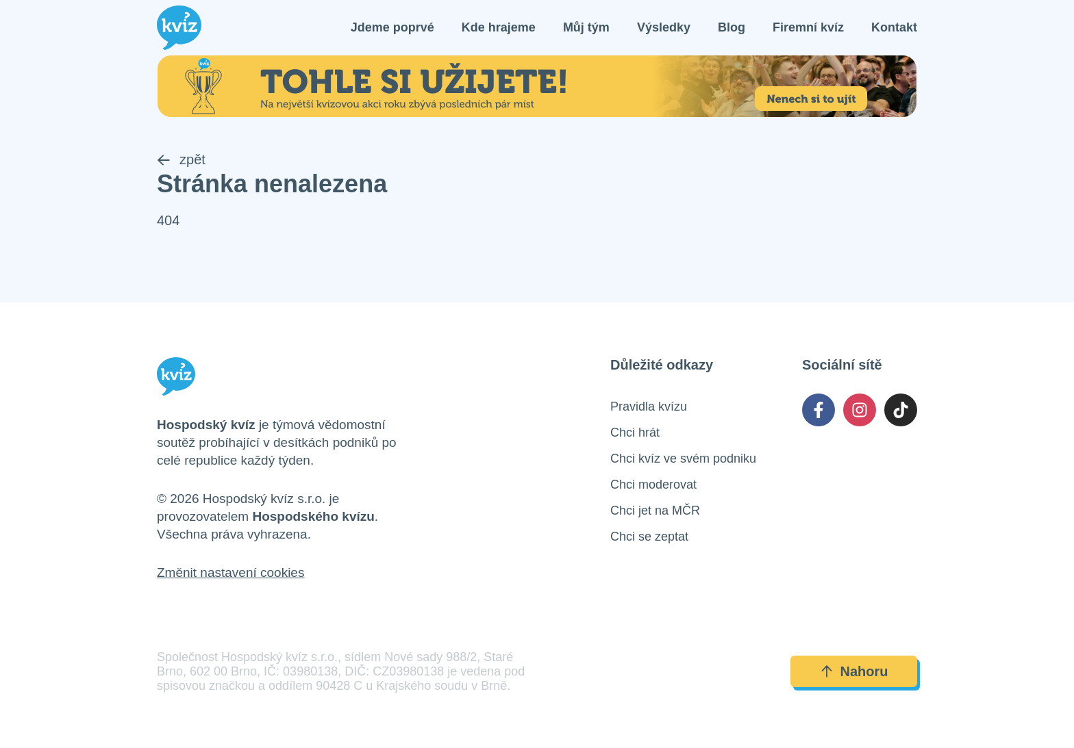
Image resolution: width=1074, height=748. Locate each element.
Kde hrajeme (499, 27)
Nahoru (854, 671)
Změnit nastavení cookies (230, 572)
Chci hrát (635, 432)
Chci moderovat (653, 484)
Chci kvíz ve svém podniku (683, 458)
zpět (181, 159)
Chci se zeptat (649, 536)
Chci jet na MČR (655, 510)
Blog (731, 27)
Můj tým (586, 27)
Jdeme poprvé (392, 27)
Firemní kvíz (808, 27)
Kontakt (894, 27)
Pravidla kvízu (648, 406)
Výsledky (663, 27)
